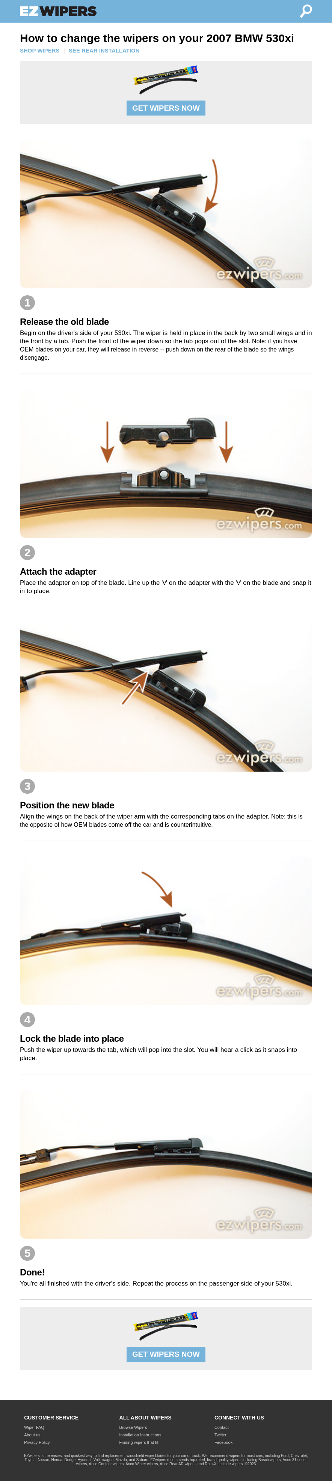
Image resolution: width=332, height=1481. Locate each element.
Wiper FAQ (34, 1427)
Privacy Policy (37, 1442)
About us (32, 1435)
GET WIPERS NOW (166, 108)
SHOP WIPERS (40, 50)
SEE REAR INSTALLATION (104, 50)
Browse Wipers (133, 1427)
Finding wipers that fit (138, 1442)
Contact (221, 1427)
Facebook (223, 1442)
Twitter (220, 1435)
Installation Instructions (140, 1435)
